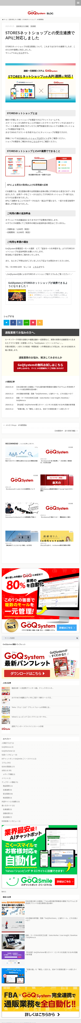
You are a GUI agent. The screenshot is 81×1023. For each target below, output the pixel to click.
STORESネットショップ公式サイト (33, 138)
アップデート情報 (10, 782)
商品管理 (8, 786)
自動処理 (8, 813)
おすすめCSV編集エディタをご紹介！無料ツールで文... (32, 698)
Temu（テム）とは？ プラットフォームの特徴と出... (31, 707)
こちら (19, 53)
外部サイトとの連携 (11, 802)
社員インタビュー (9, 755)
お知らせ (6, 771)
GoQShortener (8, 751)
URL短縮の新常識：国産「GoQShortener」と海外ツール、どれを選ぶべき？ (44, 394)
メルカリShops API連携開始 (16, 425)
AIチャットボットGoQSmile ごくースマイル (19, 759)
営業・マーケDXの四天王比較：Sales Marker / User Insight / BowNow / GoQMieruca (42, 399)
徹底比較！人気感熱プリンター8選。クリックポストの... (32, 688)
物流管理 (7, 798)
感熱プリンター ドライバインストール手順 (27, 727)
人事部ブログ (8, 743)
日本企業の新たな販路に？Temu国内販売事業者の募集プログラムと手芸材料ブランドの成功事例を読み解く (45, 388)
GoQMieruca (7, 747)
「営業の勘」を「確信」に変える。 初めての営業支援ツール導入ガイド (42, 409)
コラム (6, 763)
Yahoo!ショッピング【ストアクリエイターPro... (29, 717)
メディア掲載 (9, 774)
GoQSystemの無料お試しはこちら (40, 367)
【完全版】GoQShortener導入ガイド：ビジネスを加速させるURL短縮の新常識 (45, 405)
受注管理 (8, 794)
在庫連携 (7, 790)
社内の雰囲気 (8, 767)
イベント (6, 778)
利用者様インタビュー (11, 821)
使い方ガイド (8, 806)
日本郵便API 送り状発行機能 (65, 431)
